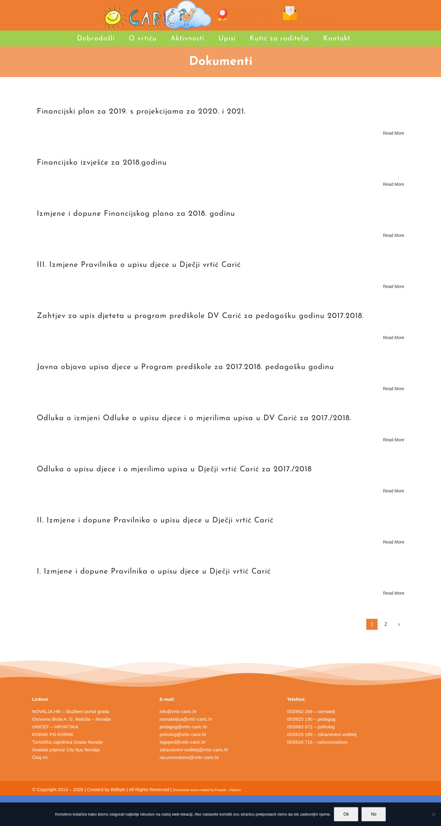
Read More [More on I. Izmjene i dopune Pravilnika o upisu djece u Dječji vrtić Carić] (393, 593)
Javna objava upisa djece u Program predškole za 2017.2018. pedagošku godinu (185, 367)
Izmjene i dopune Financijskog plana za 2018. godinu (136, 214)
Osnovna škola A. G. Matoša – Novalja (71, 719)
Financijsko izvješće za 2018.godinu (102, 162)
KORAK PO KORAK (53, 734)
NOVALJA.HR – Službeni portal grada (70, 711)
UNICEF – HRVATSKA (55, 726)
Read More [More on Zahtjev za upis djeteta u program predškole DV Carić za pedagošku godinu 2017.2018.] (393, 337)
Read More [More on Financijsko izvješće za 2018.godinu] (393, 184)
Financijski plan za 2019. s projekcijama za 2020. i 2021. (141, 111)
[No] (433, 814)
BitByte (118, 789)
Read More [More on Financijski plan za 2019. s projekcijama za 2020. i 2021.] (393, 133)
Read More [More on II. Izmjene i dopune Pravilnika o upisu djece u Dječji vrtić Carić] (393, 542)
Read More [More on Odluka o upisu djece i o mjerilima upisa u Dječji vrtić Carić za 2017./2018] (393, 490)
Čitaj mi (39, 757)
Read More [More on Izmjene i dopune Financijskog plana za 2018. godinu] (393, 235)
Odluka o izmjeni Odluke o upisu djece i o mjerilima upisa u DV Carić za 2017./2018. (194, 418)
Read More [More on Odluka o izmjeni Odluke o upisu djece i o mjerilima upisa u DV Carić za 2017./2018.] (393, 439)
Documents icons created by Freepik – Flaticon (207, 790)
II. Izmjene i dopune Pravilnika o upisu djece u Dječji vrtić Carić (155, 520)
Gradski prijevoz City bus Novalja (66, 749)
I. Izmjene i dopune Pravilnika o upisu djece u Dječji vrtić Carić (154, 571)
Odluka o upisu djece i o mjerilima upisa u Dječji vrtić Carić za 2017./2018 (174, 469)
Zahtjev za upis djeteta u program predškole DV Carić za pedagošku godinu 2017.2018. (200, 316)
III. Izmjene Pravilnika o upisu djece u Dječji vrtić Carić (139, 265)
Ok (346, 814)
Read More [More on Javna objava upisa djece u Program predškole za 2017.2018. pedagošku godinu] (393, 388)
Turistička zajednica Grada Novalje (67, 742)
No (373, 814)
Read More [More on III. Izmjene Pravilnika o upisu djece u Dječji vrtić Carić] (393, 286)
